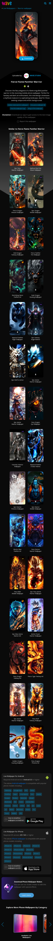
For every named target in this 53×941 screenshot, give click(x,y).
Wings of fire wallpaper (35, 108)
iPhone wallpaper (18, 839)
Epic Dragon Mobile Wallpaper (35, 211)
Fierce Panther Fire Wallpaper (35, 254)
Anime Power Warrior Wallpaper (35, 635)
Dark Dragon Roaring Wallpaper (36, 296)
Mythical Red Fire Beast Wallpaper (35, 169)
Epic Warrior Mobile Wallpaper (35, 508)
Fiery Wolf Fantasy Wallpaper (36, 720)
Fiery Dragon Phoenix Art (35, 762)
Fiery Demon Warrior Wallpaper (35, 550)
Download (26, 58)
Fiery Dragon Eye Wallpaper (35, 423)
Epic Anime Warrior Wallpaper (35, 381)
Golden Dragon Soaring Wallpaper (17, 762)
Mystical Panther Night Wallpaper (17, 338)
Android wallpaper (19, 783)
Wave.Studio (32, 75)
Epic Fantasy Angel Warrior (35, 338)
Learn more (26, 895)
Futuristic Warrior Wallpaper (17, 465)
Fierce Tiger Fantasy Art (35, 676)
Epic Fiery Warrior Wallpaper (17, 169)
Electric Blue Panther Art (17, 550)
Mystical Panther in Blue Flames (35, 465)
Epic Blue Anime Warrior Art (17, 635)
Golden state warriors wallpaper (18, 105)
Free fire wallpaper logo (18, 108)
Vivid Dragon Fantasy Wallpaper (17, 254)
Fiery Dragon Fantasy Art (17, 677)
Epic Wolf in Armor (17, 380)
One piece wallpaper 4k (38, 105)
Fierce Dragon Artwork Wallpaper (17, 211)
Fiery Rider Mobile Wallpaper (17, 592)
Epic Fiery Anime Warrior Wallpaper (35, 592)
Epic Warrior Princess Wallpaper (17, 508)
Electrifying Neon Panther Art (17, 296)
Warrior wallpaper (25, 8)
